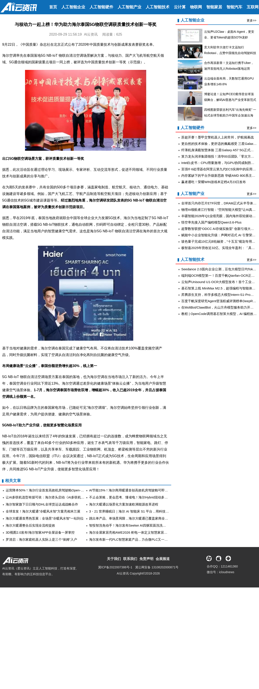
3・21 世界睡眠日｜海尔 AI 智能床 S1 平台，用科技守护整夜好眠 (137, 511)
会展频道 (163, 559)
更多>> (251, 20)
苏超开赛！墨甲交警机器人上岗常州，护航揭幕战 (217, 137)
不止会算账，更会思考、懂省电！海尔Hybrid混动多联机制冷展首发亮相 (141, 497)
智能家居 (214, 7)
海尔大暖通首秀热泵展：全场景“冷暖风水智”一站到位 (45, 518)
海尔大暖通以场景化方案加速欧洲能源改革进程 (123, 504)
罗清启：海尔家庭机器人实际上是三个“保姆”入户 (41, 539)
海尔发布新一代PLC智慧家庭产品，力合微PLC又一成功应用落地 (136, 539)
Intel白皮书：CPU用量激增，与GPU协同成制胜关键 (219, 163)
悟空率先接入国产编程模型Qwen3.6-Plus (211, 222)
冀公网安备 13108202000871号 (156, 567)
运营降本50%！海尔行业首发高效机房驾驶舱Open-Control (48, 490)
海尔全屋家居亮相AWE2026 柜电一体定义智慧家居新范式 (131, 532)
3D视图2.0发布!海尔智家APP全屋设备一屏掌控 (40, 532)
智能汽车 (234, 7)
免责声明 (146, 559)
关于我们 (114, 559)
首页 (53, 7)
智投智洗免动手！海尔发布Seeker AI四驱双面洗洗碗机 (129, 525)
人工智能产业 (129, 7)
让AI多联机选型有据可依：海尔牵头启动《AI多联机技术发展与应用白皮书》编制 (65, 497)
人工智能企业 (73, 7)
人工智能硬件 (101, 7)
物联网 (196, 7)
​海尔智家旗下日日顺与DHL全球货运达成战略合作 (42, 504)
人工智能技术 (157, 7)
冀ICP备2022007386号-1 (115, 567)
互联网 (253, 7)
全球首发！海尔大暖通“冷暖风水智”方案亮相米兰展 (43, 511)
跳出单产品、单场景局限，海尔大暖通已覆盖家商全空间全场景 (135, 518)
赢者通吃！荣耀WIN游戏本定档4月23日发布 (213, 182)
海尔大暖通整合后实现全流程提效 (30, 525)
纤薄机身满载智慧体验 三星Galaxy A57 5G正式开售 (219, 150)
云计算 (180, 7)
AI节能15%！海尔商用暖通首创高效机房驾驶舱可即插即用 (131, 490)
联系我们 (130, 559)
